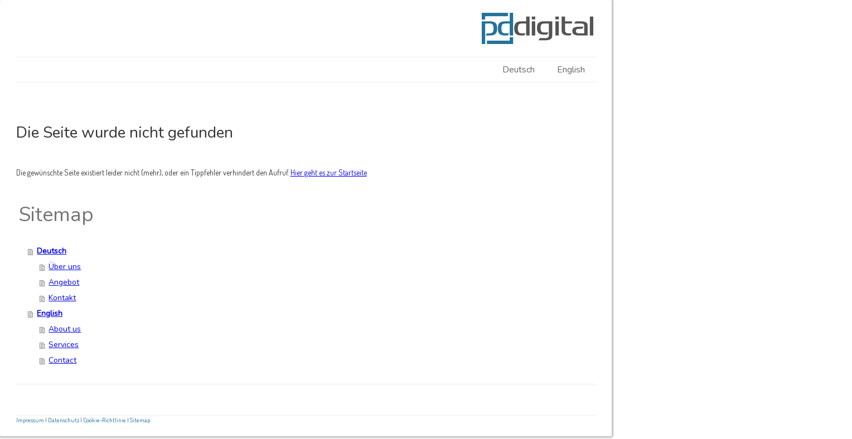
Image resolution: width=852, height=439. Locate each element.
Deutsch (518, 70)
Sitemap (140, 420)
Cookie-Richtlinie (104, 420)
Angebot (64, 282)
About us (65, 329)
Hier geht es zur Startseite (329, 172)
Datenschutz (63, 420)
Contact (62, 360)
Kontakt (62, 297)
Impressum (30, 420)
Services (64, 344)
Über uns (65, 266)
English (571, 70)
